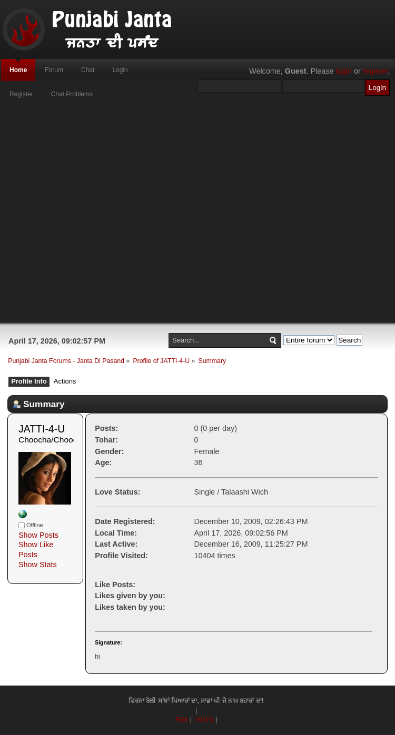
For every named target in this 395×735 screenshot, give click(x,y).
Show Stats (37, 564)
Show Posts (38, 535)
